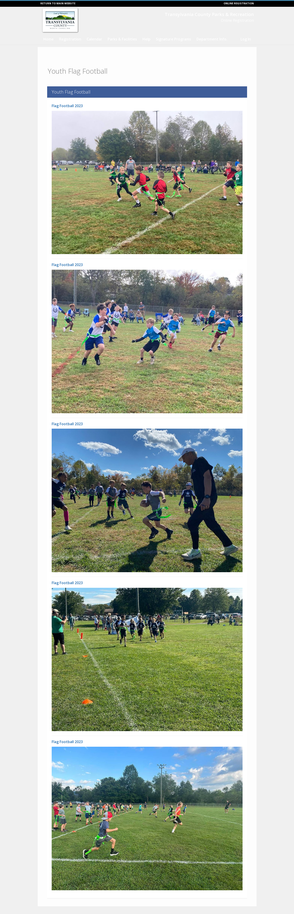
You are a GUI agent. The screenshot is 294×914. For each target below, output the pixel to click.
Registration (70, 39)
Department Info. (212, 39)
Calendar (94, 39)
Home (48, 39)
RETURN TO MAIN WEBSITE (57, 3)
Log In (246, 39)
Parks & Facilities (122, 39)
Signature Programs (173, 39)
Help (146, 39)
